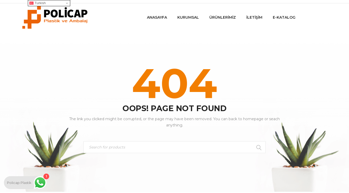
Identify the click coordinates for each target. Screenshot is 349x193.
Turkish (37, 3)
